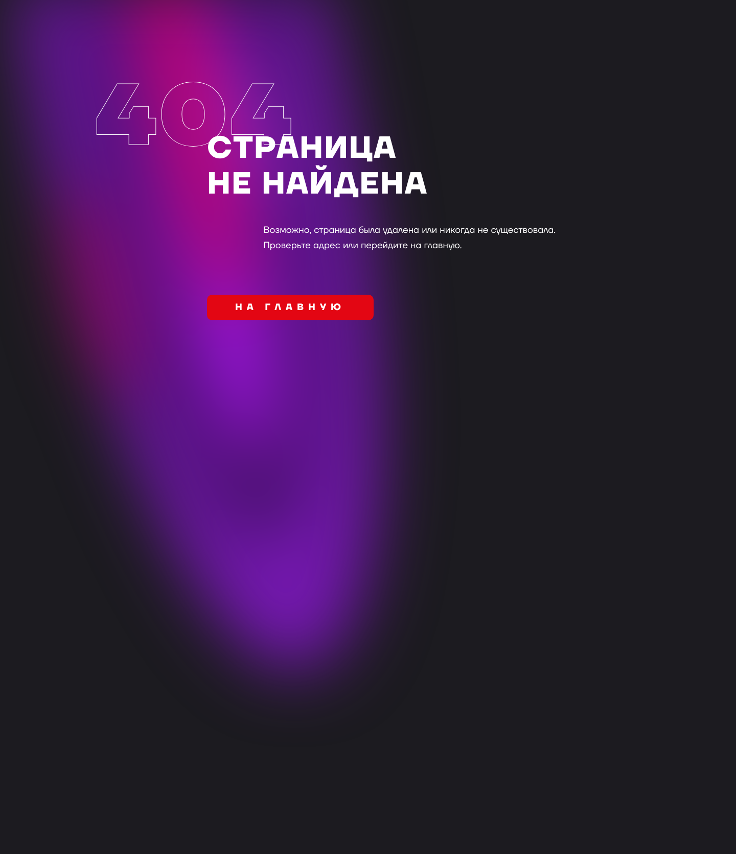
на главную (290, 308)
